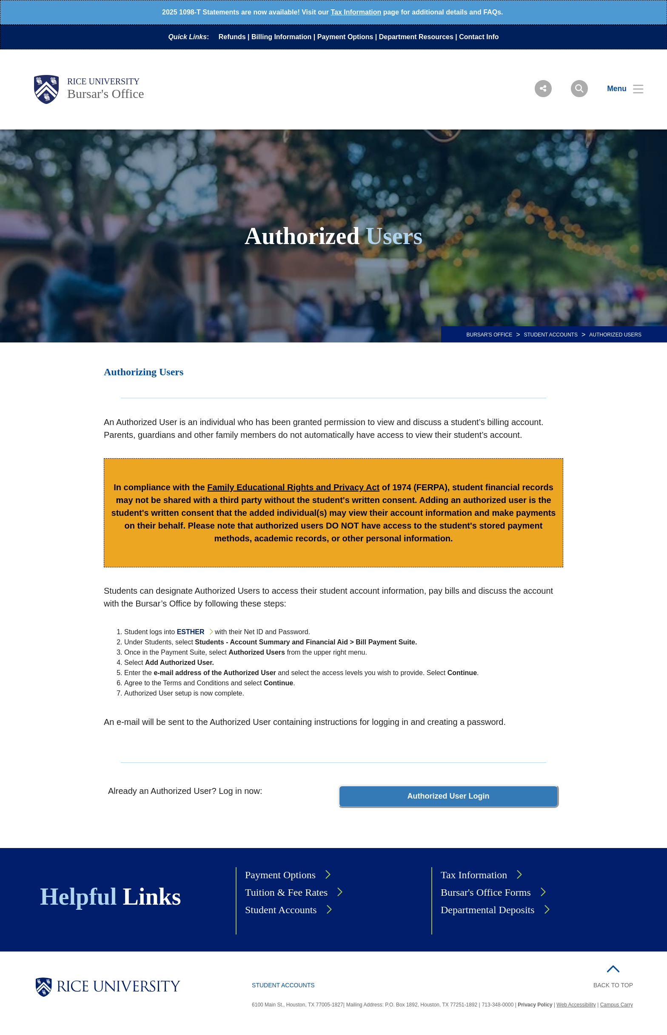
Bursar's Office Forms (486, 892)
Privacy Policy (535, 1005)
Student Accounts (551, 335)
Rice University (103, 81)
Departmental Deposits (488, 909)
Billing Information (281, 36)
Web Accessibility (576, 1005)
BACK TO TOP (613, 985)
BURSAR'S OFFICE (490, 335)
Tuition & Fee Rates (286, 892)
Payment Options (345, 36)
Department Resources (416, 36)
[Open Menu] (620, 88)
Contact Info (479, 36)
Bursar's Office (105, 93)
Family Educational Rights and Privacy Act (293, 487)
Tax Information (356, 12)
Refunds (232, 36)
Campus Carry (616, 1005)
